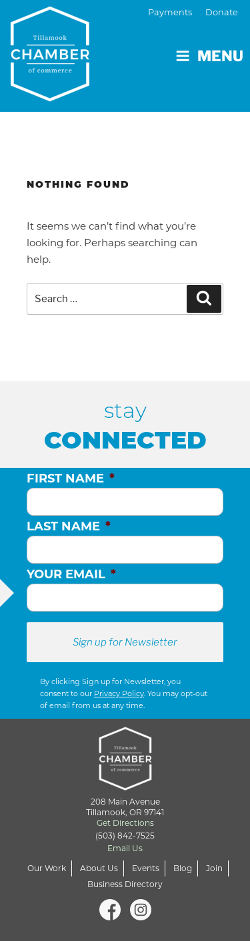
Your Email (71, 574)
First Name (71, 478)
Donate (221, 12)
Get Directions (125, 823)
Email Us (125, 848)
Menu (209, 56)
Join (214, 868)
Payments (170, 12)
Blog (182, 868)
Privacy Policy (119, 693)
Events (145, 868)
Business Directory (125, 884)
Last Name (69, 526)
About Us (99, 868)
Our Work (46, 868)
